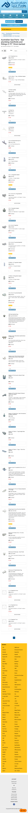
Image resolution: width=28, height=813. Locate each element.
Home (3, 33)
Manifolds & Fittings (7, 34)
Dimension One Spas (19, 675)
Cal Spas (16, 666)
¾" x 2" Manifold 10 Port (13, 590)
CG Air (4, 668)
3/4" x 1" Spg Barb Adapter (14, 157)
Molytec (4, 719)
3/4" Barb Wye (11, 127)
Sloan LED (17, 740)
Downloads (19, 21)
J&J (15, 698)
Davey (16, 673)
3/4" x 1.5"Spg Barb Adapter (14, 174)
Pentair (16, 724)
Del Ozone (5, 675)
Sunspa (16, 759)
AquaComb (5, 654)
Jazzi (16, 700)
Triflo (4, 763)
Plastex (4, 726)
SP (3, 745)
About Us (14, 787)
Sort (11, 50)
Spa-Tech (5, 749)
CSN (3, 673)
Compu (16, 670)
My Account (14, 781)
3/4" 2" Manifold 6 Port (13, 56)
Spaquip (16, 752)
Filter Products (6, 29)
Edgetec (4, 677)
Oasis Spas (5, 721)
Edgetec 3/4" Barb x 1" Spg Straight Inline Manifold (17, 432)
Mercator (16, 717)
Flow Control (5, 684)
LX (3, 710)
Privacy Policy (14, 795)
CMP (16, 668)
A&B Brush (17, 647)
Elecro (16, 677)
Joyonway (5, 703)
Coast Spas (5, 670)
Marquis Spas (17, 714)
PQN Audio (5, 731)
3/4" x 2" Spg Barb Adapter (14, 208)
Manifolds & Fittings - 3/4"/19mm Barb (11, 36)
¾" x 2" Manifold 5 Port (13, 605)
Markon (4, 714)
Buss (4, 666)
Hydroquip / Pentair (7, 694)
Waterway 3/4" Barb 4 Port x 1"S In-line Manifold (16, 533)
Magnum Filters (6, 712)
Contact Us (14, 789)
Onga (4, 724)
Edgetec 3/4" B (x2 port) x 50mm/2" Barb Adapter (16, 376)
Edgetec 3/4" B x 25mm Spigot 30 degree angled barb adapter (17, 394)
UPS (3, 766)
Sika (3, 740)
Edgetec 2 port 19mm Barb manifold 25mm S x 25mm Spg (17, 336)
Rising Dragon (17, 735)
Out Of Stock (17, 84)
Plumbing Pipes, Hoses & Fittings (12, 33)
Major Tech (17, 712)
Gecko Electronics (6, 687)
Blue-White (5, 663)
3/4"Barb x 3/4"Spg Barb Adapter (15, 275)
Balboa (4, 661)
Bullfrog (16, 663)
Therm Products (18, 761)
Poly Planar (17, 726)
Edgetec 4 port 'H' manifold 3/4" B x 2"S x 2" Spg (17, 468)
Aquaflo (16, 654)
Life (3, 707)
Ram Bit (4, 735)
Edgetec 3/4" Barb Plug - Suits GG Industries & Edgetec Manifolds (17, 414)
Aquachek (17, 652)
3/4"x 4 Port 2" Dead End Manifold (15, 292)
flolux (16, 682)
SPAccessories (18, 749)
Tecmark (4, 761)
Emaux (4, 680)
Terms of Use (14, 794)
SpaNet (4, 752)
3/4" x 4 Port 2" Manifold (13, 225)
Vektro (16, 766)
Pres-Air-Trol (17, 731)
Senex (16, 738)
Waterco (4, 768)
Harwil (16, 687)
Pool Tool (4, 728)
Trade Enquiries (10, 21)
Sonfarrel (17, 742)
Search (24, 11)
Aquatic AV (5, 656)
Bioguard (16, 661)
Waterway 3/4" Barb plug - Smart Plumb (16, 551)
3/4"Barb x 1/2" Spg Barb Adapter (15, 262)
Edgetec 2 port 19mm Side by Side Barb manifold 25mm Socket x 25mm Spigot (16, 357)
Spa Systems (17, 747)
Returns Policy (14, 799)
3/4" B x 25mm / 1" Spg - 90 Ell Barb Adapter (17, 76)
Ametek (4, 652)
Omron (16, 721)
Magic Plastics (18, 710)
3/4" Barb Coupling (12, 89)
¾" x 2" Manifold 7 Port (13, 619)
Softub (4, 742)
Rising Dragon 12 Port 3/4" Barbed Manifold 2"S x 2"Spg (17, 489)
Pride (4, 733)
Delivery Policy (14, 797)
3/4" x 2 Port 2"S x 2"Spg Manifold (15, 193)
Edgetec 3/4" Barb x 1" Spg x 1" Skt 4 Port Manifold (17, 450)
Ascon (4, 659)
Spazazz (16, 754)
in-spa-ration (5, 696)
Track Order (14, 783)
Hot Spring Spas (18, 689)
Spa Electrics (5, 747)
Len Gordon (17, 705)
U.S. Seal (16, 763)
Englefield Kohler (18, 680)
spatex (4, 754)
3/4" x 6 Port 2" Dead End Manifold (15, 242)
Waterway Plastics (18, 768)
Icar (15, 694)
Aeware (4, 649)
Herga (4, 689)
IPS (3, 698)
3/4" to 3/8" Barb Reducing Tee (15, 140)
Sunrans (4, 759)
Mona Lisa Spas (18, 719)
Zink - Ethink (17, 770)
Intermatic (17, 696)
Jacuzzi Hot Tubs (6, 700)
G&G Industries (18, 684)
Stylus (4, 756)
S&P (3, 738)
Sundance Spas (18, 756)
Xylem (4, 770)
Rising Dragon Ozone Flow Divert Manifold (17, 509)
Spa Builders (17, 745)
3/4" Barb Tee (11, 110)
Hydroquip (17, 691)
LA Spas (16, 703)
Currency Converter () (14, 25)
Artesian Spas (17, 656)
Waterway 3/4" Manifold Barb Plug (15, 570)
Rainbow (16, 733)
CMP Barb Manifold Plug (13, 314)
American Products (19, 649)
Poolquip (16, 728)
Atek (16, 659)
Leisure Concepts (6, 705)
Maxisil (4, 717)
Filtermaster (5, 682)
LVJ (15, 707)
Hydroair (4, 691)
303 (3, 647)
